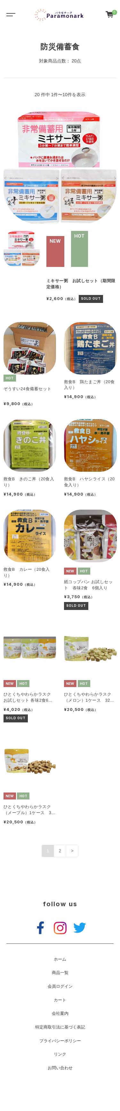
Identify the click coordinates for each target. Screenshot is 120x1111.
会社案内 (60, 1013)
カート (60, 1000)
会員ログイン (60, 986)
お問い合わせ (60, 1068)
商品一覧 (60, 973)
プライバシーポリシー (60, 1041)
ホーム (60, 959)
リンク (60, 1054)
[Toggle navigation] (9, 14)
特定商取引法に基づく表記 (60, 1027)
